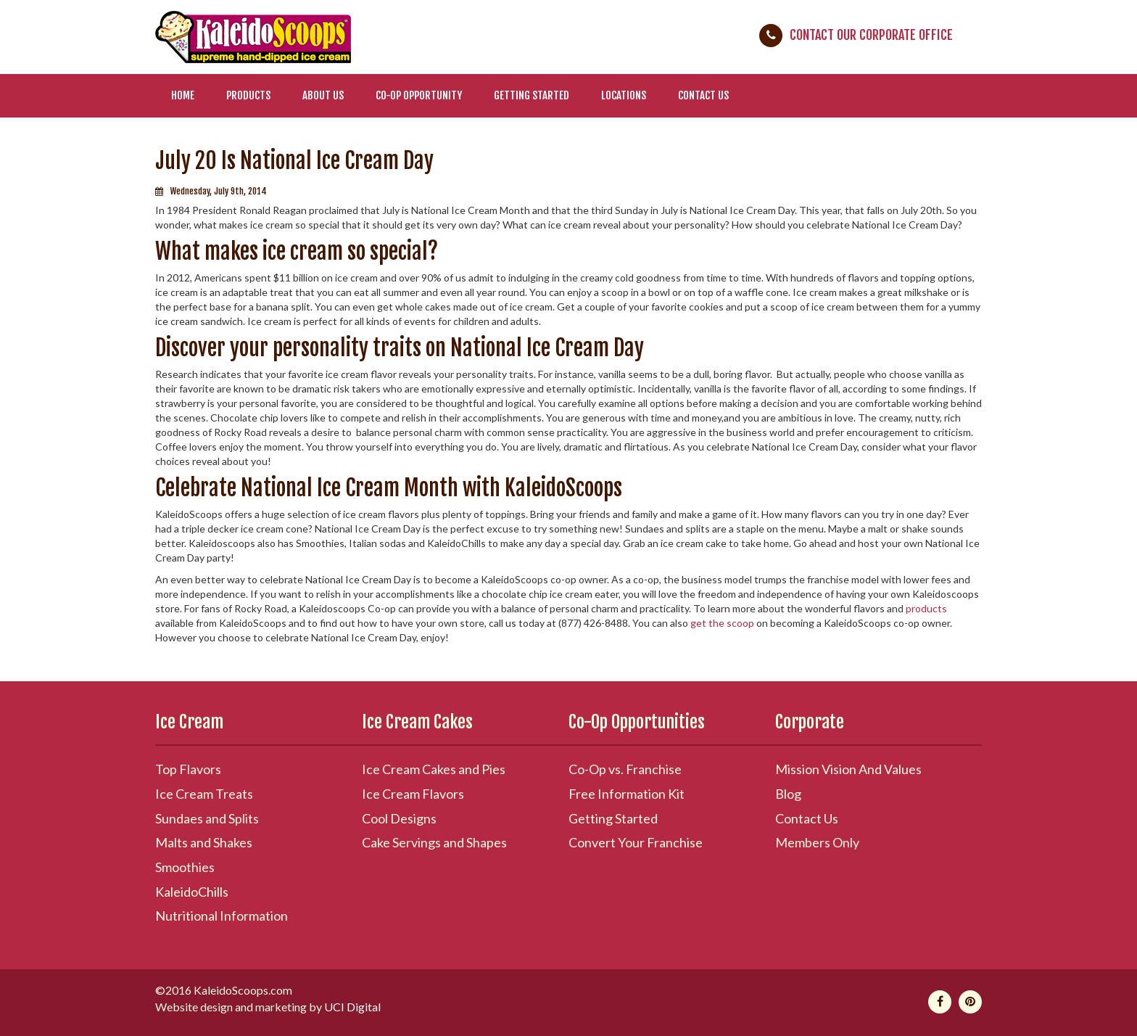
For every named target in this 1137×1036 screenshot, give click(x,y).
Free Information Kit (626, 794)
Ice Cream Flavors (413, 794)
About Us (323, 95)
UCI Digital (352, 1007)
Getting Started (531, 95)
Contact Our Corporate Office (871, 35)
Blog (788, 794)
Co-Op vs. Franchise (625, 769)
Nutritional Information (221, 916)
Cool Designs (399, 818)
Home (182, 95)
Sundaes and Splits (207, 818)
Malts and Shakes (203, 842)
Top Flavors (188, 769)
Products (248, 95)
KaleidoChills (191, 892)
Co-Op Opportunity (419, 95)
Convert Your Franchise (635, 842)
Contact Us (703, 95)
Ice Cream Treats (204, 794)
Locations (623, 95)
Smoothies (185, 867)
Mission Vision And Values (848, 769)
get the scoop (722, 623)
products (926, 608)
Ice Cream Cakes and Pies (433, 769)
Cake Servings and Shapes (434, 842)
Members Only (817, 842)
